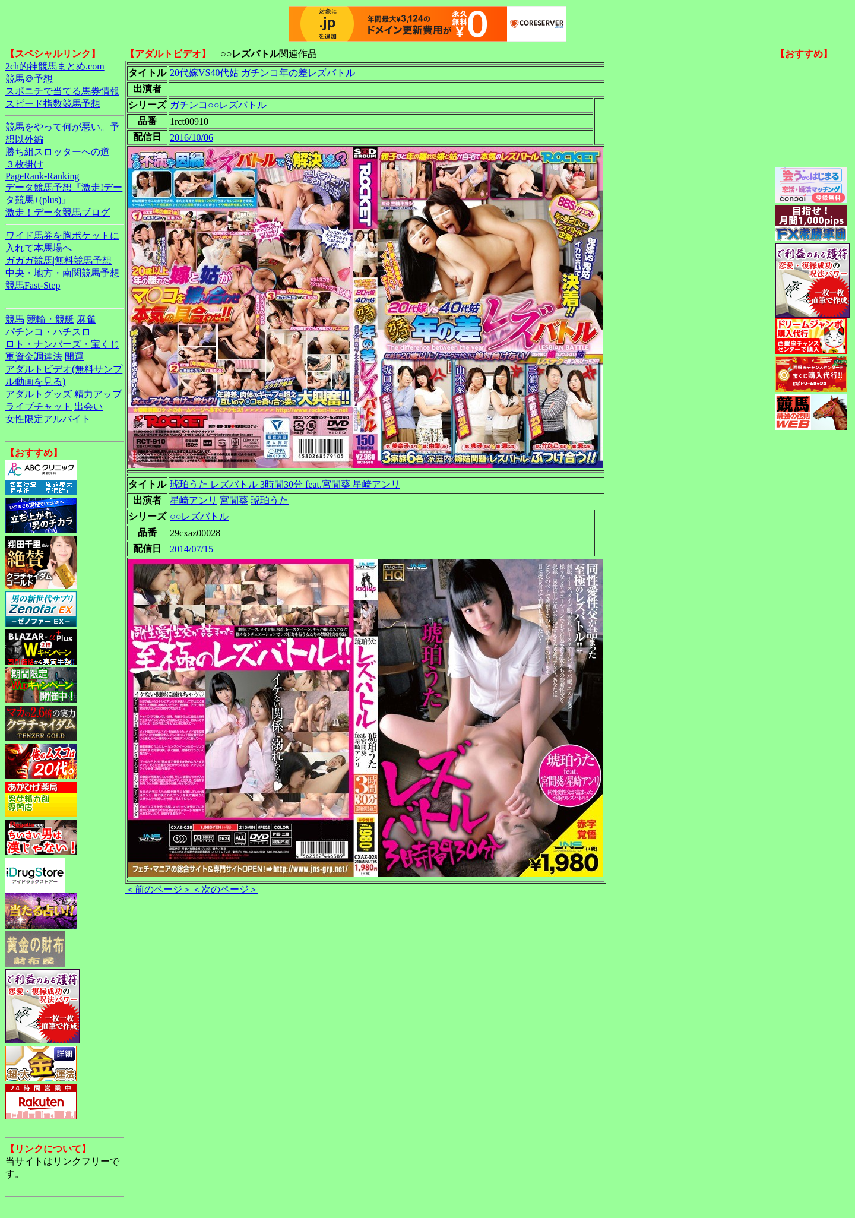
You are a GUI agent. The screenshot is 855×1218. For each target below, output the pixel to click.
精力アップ (98, 394)
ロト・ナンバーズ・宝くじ (62, 344)
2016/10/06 (191, 137)
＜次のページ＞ (225, 889)
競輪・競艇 (50, 319)
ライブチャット (38, 406)
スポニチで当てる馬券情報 (62, 91)
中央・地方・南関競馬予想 (62, 273)
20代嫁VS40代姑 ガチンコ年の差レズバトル (262, 73)
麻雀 (86, 319)
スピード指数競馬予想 (52, 104)
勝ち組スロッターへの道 (57, 152)
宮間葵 (234, 500)
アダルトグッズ (38, 394)
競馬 (14, 319)
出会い (88, 406)
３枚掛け (24, 164)
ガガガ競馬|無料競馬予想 (58, 260)
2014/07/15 (191, 549)
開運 (74, 357)
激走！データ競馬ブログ (57, 212)
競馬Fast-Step (32, 285)
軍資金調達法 (33, 357)
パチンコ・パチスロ (48, 332)
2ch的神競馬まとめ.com (54, 66)
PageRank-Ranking (42, 176)
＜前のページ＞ (158, 889)
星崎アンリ (193, 500)
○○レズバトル (199, 516)
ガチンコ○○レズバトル (218, 105)
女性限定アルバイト (48, 419)
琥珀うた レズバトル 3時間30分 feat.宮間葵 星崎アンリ (285, 484)
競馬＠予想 (29, 79)
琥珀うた (270, 500)
